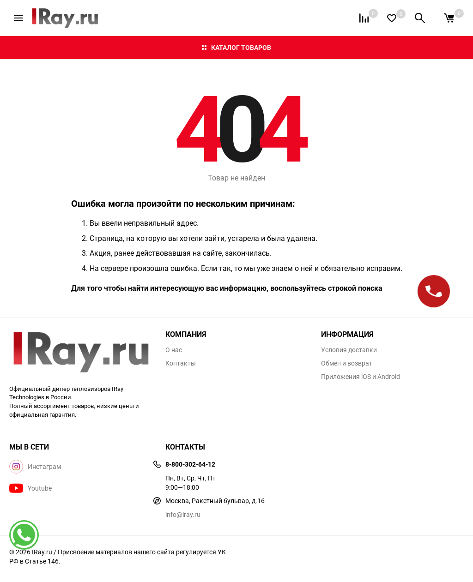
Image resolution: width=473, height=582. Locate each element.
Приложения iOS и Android (360, 376)
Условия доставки (349, 350)
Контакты (180, 363)
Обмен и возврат (346, 363)
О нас (173, 350)
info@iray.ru (182, 514)
